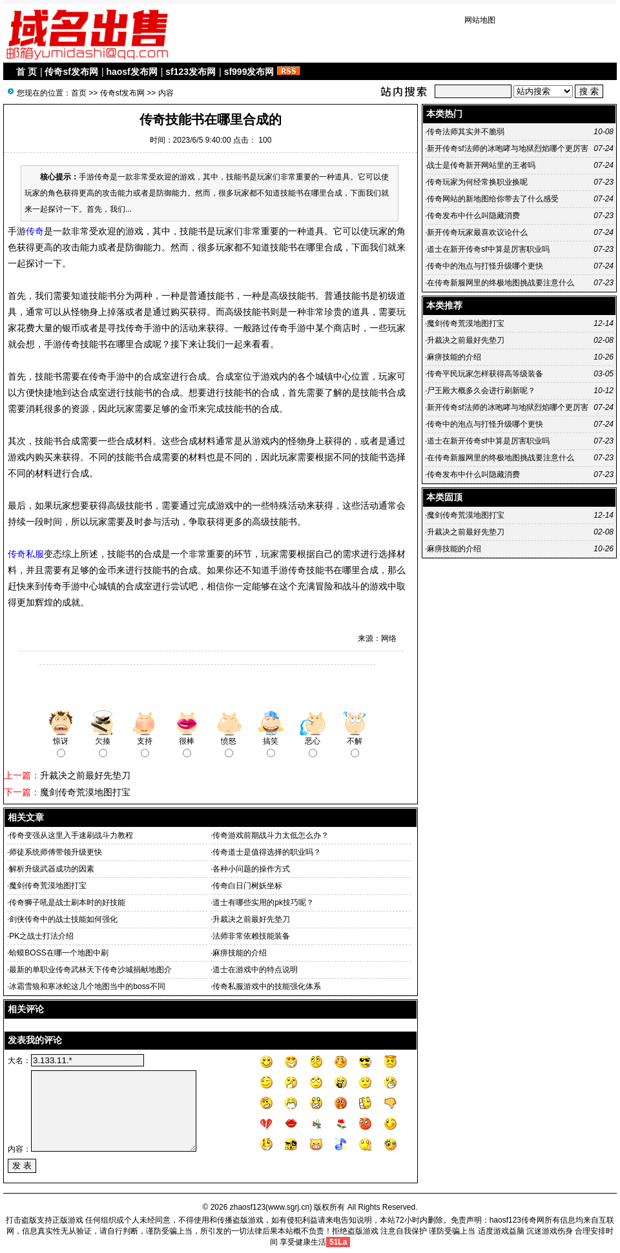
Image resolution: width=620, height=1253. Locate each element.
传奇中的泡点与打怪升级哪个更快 (485, 265)
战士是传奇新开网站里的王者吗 (481, 165)
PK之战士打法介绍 (41, 936)
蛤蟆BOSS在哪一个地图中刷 (58, 952)
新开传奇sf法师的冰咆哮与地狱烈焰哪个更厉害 (507, 148)
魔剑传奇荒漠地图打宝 (85, 792)
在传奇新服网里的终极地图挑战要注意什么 (500, 282)
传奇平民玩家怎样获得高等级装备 (485, 373)
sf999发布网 (249, 71)
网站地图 (479, 20)
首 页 (26, 71)
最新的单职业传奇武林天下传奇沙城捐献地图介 (90, 969)
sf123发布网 (190, 71)
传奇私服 (26, 554)
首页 (79, 92)
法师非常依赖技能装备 (251, 936)
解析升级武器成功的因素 (51, 868)
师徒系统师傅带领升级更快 (55, 852)
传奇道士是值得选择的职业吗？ (266, 852)
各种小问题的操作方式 (251, 868)
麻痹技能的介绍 (239, 952)
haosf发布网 (131, 71)
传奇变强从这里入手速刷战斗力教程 (71, 835)
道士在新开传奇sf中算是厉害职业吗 (488, 249)
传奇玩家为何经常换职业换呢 (477, 182)
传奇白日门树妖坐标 (247, 885)
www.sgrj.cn (288, 1207)
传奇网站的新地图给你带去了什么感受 (493, 198)
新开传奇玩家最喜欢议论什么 (477, 232)
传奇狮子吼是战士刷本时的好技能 (67, 902)
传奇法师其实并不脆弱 (465, 131)
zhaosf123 (247, 1207)
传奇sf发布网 (71, 71)
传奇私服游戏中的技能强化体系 (266, 986)
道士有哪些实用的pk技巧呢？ (263, 902)
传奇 (35, 231)
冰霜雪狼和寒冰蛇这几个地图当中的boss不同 (87, 986)
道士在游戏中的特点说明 (255, 969)
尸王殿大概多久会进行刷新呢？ (481, 390)
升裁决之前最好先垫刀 (85, 775)
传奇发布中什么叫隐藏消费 (473, 215)
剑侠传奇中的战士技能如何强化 (63, 919)
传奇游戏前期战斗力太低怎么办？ (270, 835)
